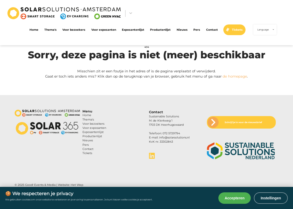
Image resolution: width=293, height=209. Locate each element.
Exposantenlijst (133, 29)
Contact (212, 29)
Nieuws (182, 29)
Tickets (237, 29)
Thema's (50, 29)
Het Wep (77, 185)
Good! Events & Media (40, 185)
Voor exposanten (103, 29)
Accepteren (234, 198)
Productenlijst (160, 29)
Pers (196, 29)
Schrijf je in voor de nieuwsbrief (243, 122)
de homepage (235, 76)
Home (33, 29)
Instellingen (271, 198)
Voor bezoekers (73, 29)
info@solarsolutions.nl (174, 137)
